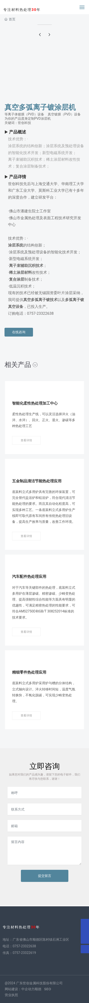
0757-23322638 (24, 946)
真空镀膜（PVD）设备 (64, 114)
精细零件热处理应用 (29, 672)
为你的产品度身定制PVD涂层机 (28, 118)
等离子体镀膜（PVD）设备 (24, 114)
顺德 (38, 989)
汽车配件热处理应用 (29, 576)
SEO (47, 989)
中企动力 (28, 989)
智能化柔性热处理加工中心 (35, 403)
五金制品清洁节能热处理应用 (36, 481)
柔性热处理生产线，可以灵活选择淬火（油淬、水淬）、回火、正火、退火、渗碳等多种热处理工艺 (43, 420)
